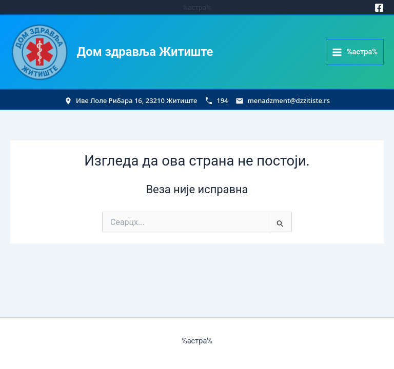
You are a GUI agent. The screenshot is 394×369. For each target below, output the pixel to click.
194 (222, 100)
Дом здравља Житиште (145, 52)
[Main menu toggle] (355, 52)
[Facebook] (379, 7)
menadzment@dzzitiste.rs (288, 100)
